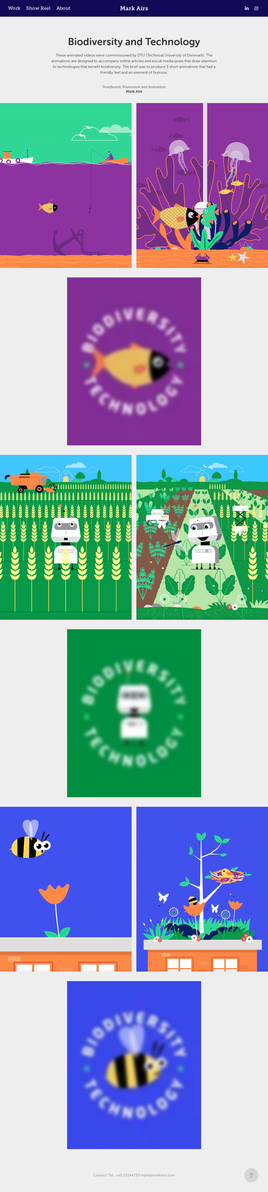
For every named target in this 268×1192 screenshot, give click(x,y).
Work (14, 8)
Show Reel (38, 8)
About (63, 8)
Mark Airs (134, 8)
